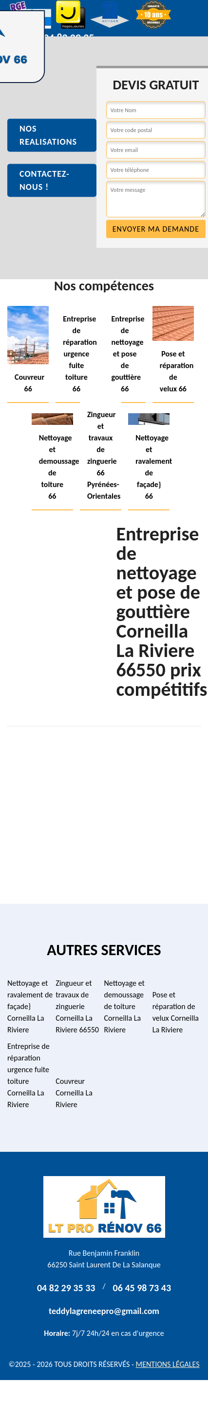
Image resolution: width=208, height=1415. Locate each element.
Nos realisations (48, 135)
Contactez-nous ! (44, 180)
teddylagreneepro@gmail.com (104, 1311)
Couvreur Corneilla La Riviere (74, 1093)
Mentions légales (168, 1364)
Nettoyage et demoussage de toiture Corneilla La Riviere (124, 1006)
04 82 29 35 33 (66, 1288)
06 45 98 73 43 (142, 1288)
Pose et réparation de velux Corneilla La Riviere (175, 1012)
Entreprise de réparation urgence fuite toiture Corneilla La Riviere (28, 1075)
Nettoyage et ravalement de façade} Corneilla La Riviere (30, 1006)
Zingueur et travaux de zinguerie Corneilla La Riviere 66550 (77, 1006)
